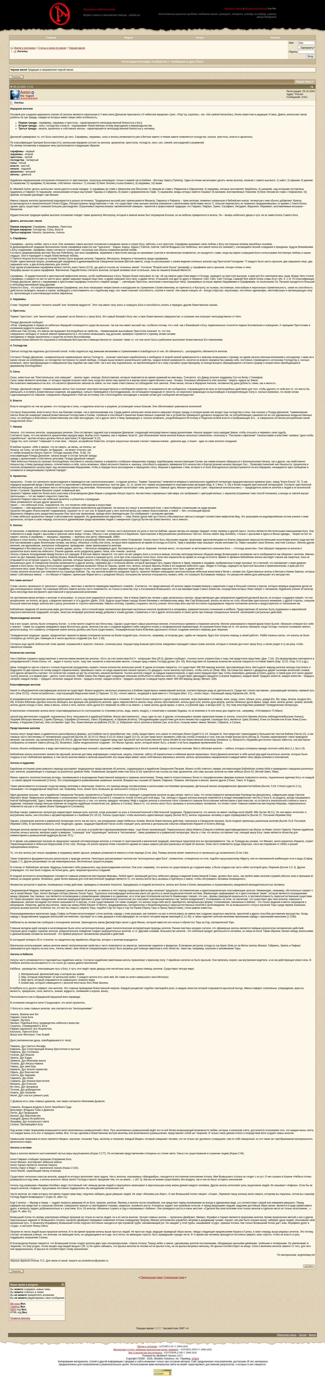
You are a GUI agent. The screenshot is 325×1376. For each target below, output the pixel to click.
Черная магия (77, 48)
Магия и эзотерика (24, 48)
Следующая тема (174, 1277)
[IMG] (13, 1309)
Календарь (144, 61)
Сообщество (161, 61)
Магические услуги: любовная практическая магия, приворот (145, 1349)
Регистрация (129, 61)
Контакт (275, 37)
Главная (51, 37)
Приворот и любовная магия (99, 9)
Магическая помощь (256, 8)
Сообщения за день (183, 61)
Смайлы (15, 1306)
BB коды (15, 1303)
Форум (128, 37)
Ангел (25, 92)
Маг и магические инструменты (145, 1352)
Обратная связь (287, 1335)
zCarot (195, 1358)
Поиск (200, 61)
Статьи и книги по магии (52, 48)
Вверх (312, 1335)
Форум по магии (233, 8)
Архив (302, 1335)
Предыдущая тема (151, 1277)
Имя (291, 42)
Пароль (293, 51)
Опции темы (303, 81)
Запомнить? (306, 47)
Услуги (200, 37)
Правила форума (20, 1318)
